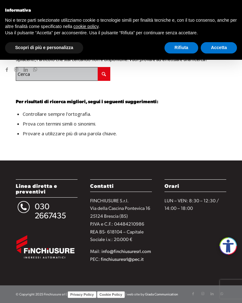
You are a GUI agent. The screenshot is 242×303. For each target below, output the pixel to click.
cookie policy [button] (85, 26)
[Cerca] (63, 74)
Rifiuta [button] (181, 47)
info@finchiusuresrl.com (126, 251)
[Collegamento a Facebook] (6, 69)
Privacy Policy (82, 294)
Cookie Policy (111, 294)
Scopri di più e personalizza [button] (44, 47)
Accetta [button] (219, 47)
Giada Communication (161, 294)
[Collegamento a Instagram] (16, 69)
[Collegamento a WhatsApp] (35, 69)
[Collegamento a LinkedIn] (25, 69)
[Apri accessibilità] (228, 246)
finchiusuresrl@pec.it (122, 259)
